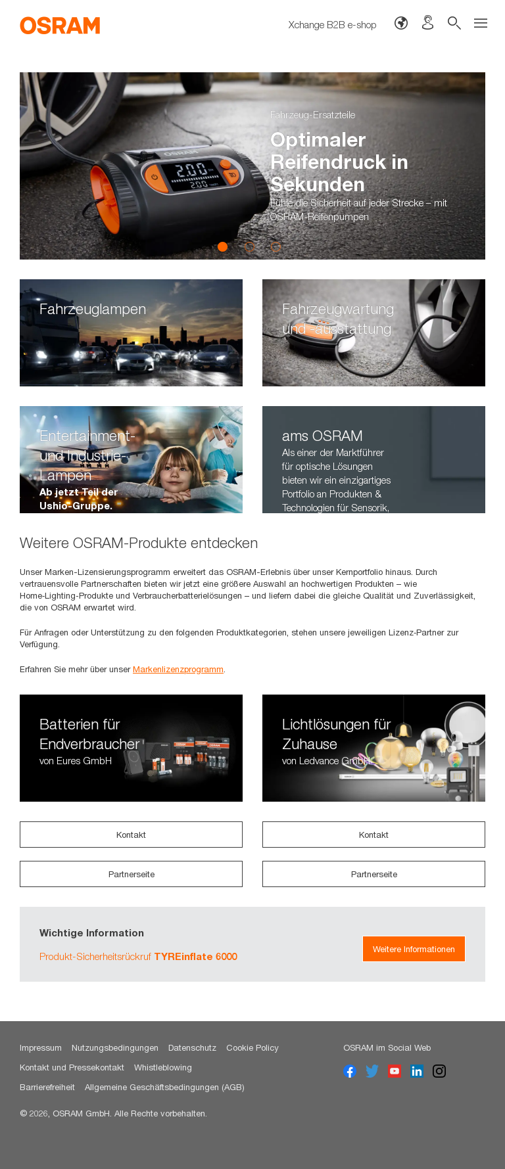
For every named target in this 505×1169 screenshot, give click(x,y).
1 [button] (223, 246)
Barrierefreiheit (47, 1087)
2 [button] (249, 246)
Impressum (41, 1047)
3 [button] (275, 246)
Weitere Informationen (414, 949)
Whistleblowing (163, 1067)
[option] (252, 166)
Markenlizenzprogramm (178, 669)
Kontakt (131, 834)
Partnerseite (131, 874)
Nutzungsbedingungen (115, 1047)
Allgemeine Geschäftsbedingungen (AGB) (165, 1087)
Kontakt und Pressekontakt (72, 1067)
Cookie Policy (252, 1047)
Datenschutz (192, 1047)
